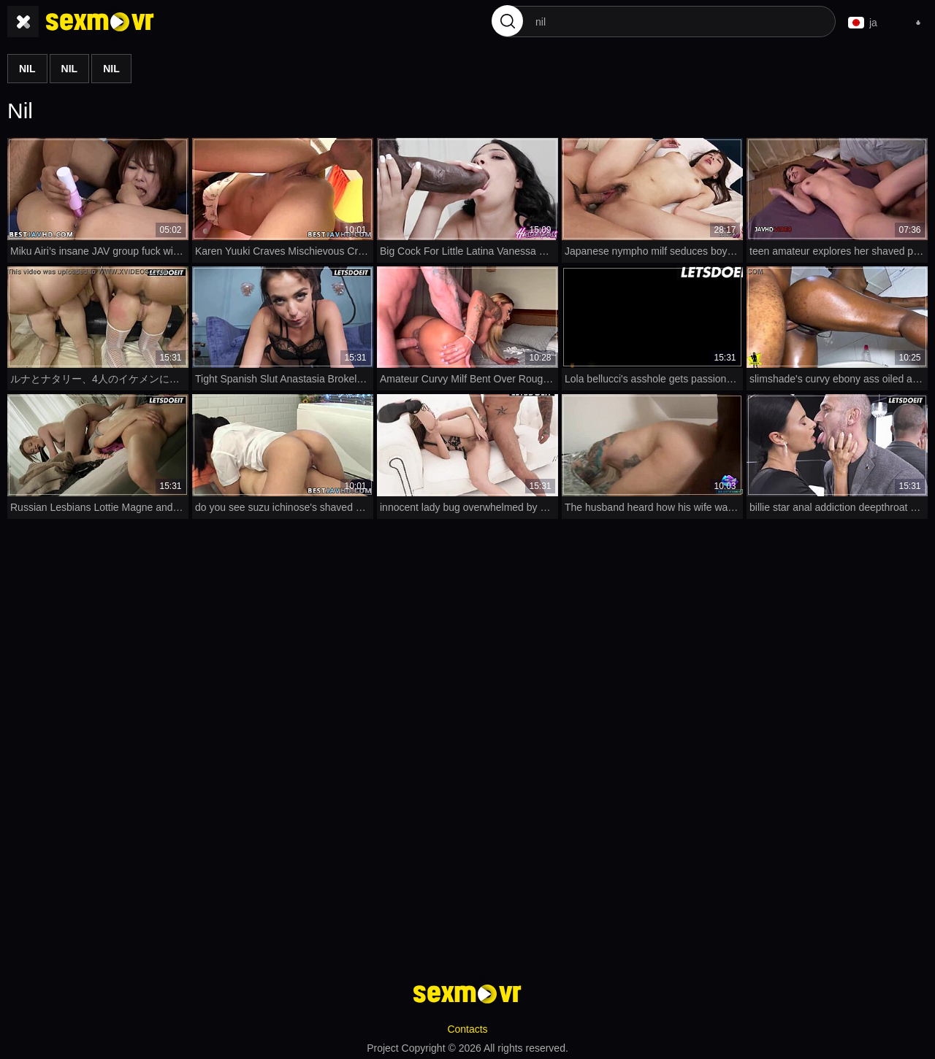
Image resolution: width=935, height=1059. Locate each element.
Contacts (467, 1027)
